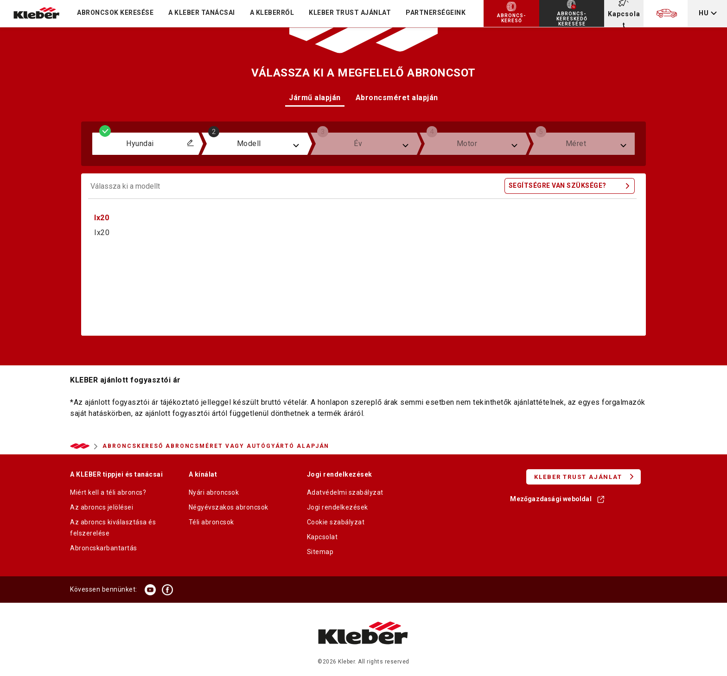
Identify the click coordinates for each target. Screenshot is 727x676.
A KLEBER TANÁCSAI (201, 12)
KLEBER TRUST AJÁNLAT (350, 12)
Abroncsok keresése (115, 12)
